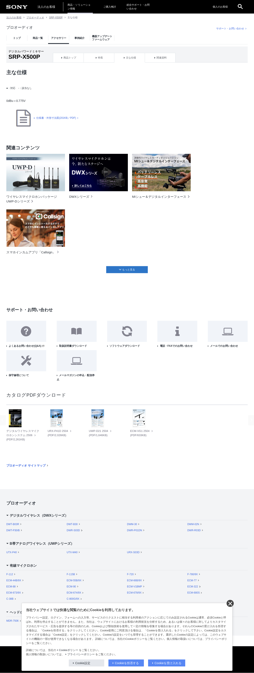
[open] (240, 7)
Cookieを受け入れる (168, 663)
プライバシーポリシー (81, 654)
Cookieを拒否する (127, 663)
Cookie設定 (83, 663)
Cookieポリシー (68, 650)
